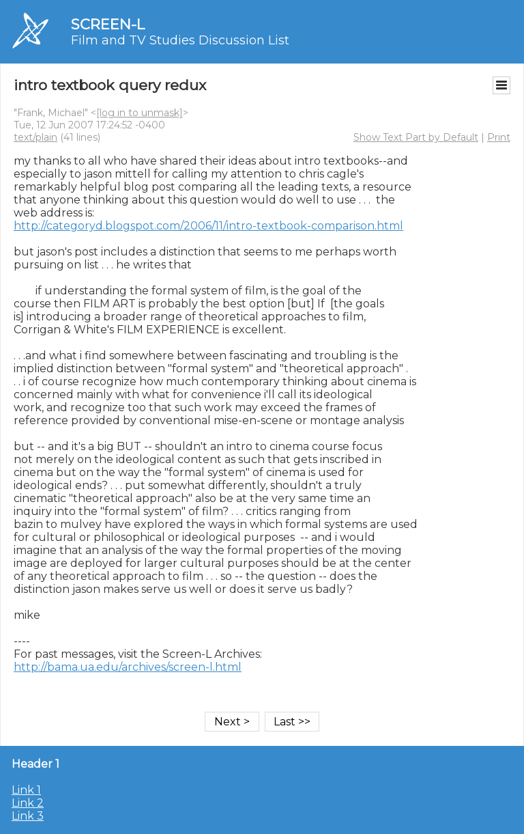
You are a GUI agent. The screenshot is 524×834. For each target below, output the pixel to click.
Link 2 (28, 802)
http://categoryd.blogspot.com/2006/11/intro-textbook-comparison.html (208, 225)
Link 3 (28, 815)
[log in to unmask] (139, 113)
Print (498, 137)
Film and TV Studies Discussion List (180, 40)
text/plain (35, 137)
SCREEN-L (108, 24)
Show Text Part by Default (415, 137)
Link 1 (26, 789)
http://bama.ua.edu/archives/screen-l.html (128, 667)
